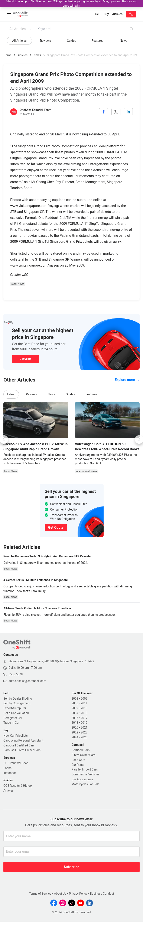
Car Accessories (82, 779)
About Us (60, 893)
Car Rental (78, 764)
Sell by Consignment (16, 703)
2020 (75, 727)
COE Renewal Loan (15, 763)
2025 (84, 737)
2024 (75, 737)
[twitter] (115, 111)
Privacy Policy (78, 893)
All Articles (20, 29)
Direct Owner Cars (83, 755)
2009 (84, 698)
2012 (75, 708)
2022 (75, 732)
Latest (11, 394)
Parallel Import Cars (85, 769)
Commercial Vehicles (86, 774)
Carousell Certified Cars (19, 745)
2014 (75, 713)
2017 (84, 718)
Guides (71, 40)
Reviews (45, 40)
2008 (75, 698)
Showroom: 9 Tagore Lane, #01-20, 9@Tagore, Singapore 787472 (51, 661)
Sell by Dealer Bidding (17, 698)
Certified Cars (81, 750)
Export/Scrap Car (14, 708)
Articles (22, 55)
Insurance (9, 773)
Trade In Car (11, 722)
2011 (84, 703)
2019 (84, 722)
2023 (84, 732)
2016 (75, 718)
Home (7, 55)
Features (97, 40)
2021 (84, 727)
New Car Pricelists (15, 735)
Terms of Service (40, 893)
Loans (7, 768)
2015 (84, 713)
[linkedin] (128, 111)
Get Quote (25, 358)
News (123, 40)
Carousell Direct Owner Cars (21, 750)
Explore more (127, 380)
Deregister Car (12, 718)
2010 (75, 703)
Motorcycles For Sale (86, 784)
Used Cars (78, 760)
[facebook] (103, 111)
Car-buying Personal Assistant (23, 740)
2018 (75, 722)
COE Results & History (18, 785)
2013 (84, 708)
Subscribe (71, 867)
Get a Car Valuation (16, 713)
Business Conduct (102, 893)
